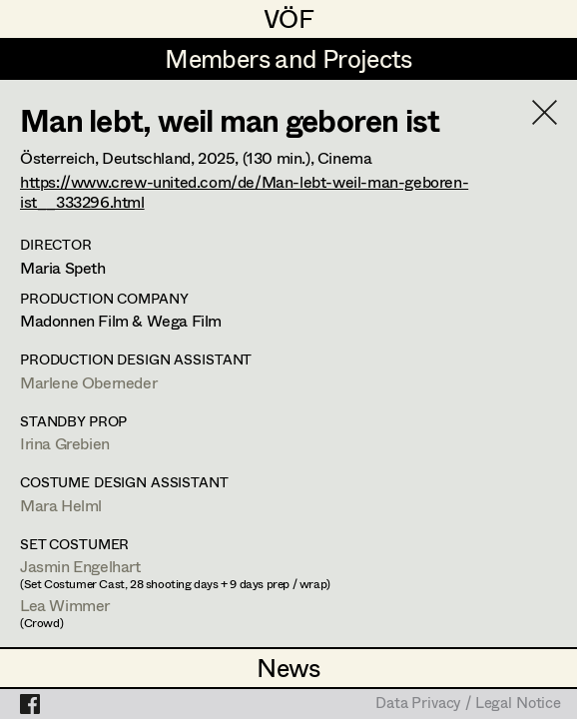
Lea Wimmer (65, 604)
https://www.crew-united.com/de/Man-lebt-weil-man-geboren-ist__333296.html (244, 191)
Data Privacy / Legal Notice (468, 704)
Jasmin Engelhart (80, 565)
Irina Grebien (65, 442)
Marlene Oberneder (88, 381)
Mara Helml (61, 504)
